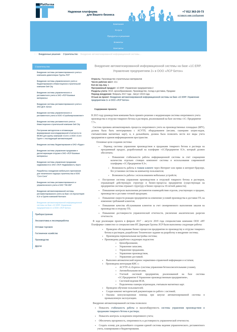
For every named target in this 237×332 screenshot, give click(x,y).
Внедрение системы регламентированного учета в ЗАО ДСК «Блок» (59, 81)
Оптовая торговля (44, 203)
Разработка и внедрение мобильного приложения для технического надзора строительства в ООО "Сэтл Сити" (59, 149)
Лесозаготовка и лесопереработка (52, 196)
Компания (48, 24)
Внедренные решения (49, 30)
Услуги (82, 24)
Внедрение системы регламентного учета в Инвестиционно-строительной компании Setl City (58, 98)
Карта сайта (41, 318)
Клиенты (153, 24)
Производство (42, 215)
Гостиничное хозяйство (46, 209)
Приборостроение (44, 190)
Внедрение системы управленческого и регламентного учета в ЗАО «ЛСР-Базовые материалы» (56, 71)
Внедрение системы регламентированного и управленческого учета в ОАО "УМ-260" (56, 159)
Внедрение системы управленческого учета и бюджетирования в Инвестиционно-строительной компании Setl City (59, 59)
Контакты (189, 24)
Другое (38, 222)
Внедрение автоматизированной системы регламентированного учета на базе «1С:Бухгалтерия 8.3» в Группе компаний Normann (60, 169)
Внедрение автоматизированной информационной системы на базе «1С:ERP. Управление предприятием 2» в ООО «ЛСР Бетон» (59, 181)
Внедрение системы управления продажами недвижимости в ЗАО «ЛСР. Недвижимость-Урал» (59, 139)
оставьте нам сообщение (191, 15)
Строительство (70, 30)
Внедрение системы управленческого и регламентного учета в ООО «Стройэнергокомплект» (60, 90)
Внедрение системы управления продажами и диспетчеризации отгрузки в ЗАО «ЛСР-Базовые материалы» (58, 129)
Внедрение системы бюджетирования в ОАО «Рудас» (60, 120)
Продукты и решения (118, 24)
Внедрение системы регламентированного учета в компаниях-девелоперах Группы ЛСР (59, 49)
